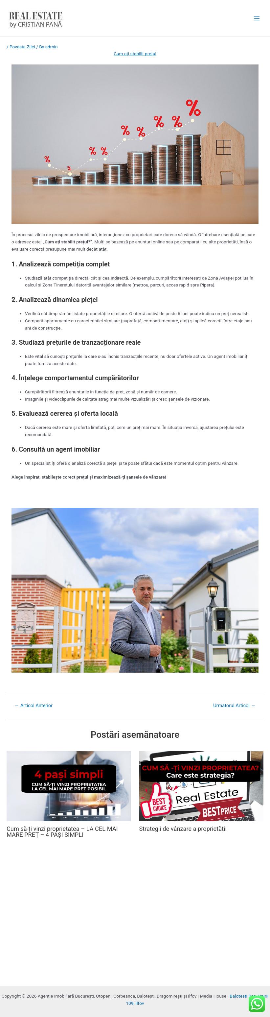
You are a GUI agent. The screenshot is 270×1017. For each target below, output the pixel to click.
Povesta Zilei (22, 46)
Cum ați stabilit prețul (135, 53)
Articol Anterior (33, 705)
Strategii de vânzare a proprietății (183, 828)
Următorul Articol (234, 705)
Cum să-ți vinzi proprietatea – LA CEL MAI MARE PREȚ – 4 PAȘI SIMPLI (62, 831)
